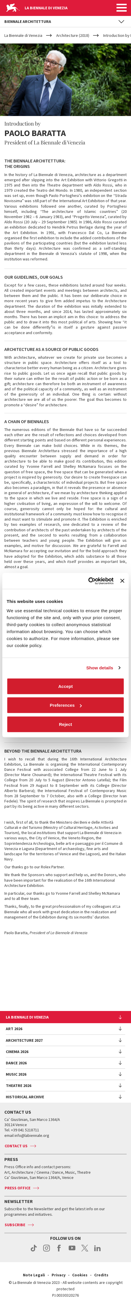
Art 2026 (14, 1028)
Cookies (80, 1275)
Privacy (59, 1275)
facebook (59, 1251)
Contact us (16, 1145)
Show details (99, 667)
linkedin (97, 1251)
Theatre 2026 (18, 1085)
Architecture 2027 (24, 1040)
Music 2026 (16, 1074)
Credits (101, 1275)
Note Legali (34, 1275)
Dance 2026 (16, 1063)
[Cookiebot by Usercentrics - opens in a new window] (88, 581)
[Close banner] (122, 581)
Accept (65, 686)
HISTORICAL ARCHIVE (25, 1096)
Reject (65, 724)
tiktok (34, 1251)
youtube (72, 1251)
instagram (46, 1251)
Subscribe (15, 1224)
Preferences (66, 705)
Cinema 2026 (17, 1051)
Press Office (17, 1188)
